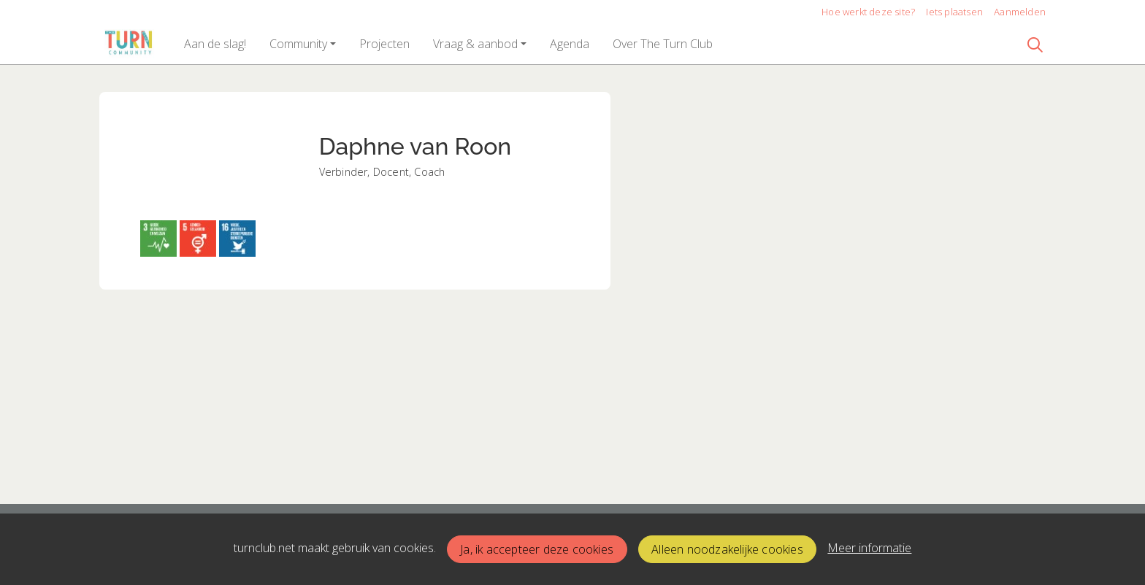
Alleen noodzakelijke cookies (727, 549)
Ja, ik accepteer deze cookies (536, 549)
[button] (215, 43)
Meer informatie (869, 548)
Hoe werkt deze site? (868, 11)
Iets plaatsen (954, 11)
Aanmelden (1020, 11)
